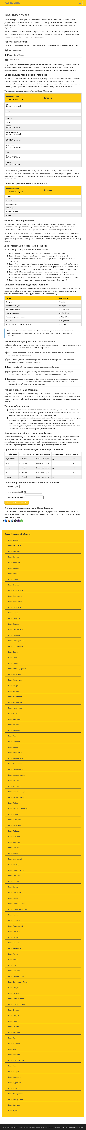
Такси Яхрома (13, 1111)
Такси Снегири (13, 993)
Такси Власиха (13, 585)
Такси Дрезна (13, 652)
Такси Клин (12, 736)
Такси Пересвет (14, 915)
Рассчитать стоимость (16, 503)
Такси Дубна (13, 658)
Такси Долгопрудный (16, 641)
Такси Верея (13, 574)
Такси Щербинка (14, 1083)
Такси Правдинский (15, 926)
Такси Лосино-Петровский (18, 809)
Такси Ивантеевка (15, 708)
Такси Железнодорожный (17, 669)
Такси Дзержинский (15, 630)
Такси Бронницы (14, 562)
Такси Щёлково (14, 1088)
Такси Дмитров (14, 635)
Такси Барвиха (13, 557)
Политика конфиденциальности (72, 1128)
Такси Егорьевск (14, 663)
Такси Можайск (14, 848)
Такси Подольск (14, 920)
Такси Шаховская (14, 1077)
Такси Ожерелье (14, 892)
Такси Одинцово (14, 887)
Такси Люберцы (14, 831)
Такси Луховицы (14, 814)
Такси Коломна (14, 741)
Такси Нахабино (14, 876)
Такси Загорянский (15, 680)
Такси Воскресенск (15, 596)
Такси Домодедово (15, 646)
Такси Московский (15, 859)
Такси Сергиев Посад (16, 976)
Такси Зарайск (13, 691)
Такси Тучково (13, 1027)
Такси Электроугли (15, 1105)
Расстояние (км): (11, 487)
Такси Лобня (13, 803)
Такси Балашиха (14, 551)
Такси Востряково (15, 602)
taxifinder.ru (13, 1128)
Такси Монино (13, 853)
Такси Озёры (13, 898)
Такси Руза (12, 965)
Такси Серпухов (14, 987)
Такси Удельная (14, 1032)
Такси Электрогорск (15, 1094)
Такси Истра (13, 713)
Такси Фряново (14, 1043)
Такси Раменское (14, 948)
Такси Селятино (14, 971)
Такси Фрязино (13, 1038)
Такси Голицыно (14, 613)
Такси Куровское (14, 786)
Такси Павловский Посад (17, 909)
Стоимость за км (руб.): (14, 497)
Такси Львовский (14, 825)
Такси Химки (12, 1049)
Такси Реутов (13, 954)
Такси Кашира (13, 725)
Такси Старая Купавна (16, 1004)
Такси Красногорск (15, 764)
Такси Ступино (13, 1010)
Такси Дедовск (13, 624)
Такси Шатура (13, 1071)
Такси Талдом (13, 1015)
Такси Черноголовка (16, 1060)
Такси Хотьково (14, 1055)
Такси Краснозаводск (16, 769)
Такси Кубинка (13, 781)
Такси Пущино (13, 943)
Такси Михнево (14, 842)
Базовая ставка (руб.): (13, 492)
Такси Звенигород (15, 697)
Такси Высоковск (14, 607)
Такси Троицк (13, 1021)
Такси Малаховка (14, 836)
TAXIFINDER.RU (12, 3)
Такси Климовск (14, 730)
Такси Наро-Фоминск (16, 870)
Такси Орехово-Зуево (16, 904)
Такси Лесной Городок (16, 792)
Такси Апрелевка (14, 546)
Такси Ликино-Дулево (16, 797)
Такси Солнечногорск (16, 999)
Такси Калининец (14, 719)
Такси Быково (13, 568)
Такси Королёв (13, 747)
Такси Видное (13, 579)
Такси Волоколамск (15, 590)
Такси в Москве (14, 540)
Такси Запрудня (14, 685)
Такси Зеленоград (15, 702)
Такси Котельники (15, 753)
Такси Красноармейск (16, 758)
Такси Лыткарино (14, 820)
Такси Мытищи (13, 864)
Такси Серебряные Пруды (18, 982)
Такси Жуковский (14, 674)
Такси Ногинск (13, 881)
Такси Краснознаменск (16, 775)
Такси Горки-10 (14, 618)
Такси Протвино (14, 932)
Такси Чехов (12, 1066)
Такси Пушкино (14, 937)
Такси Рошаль (13, 960)
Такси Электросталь (16, 1099)
